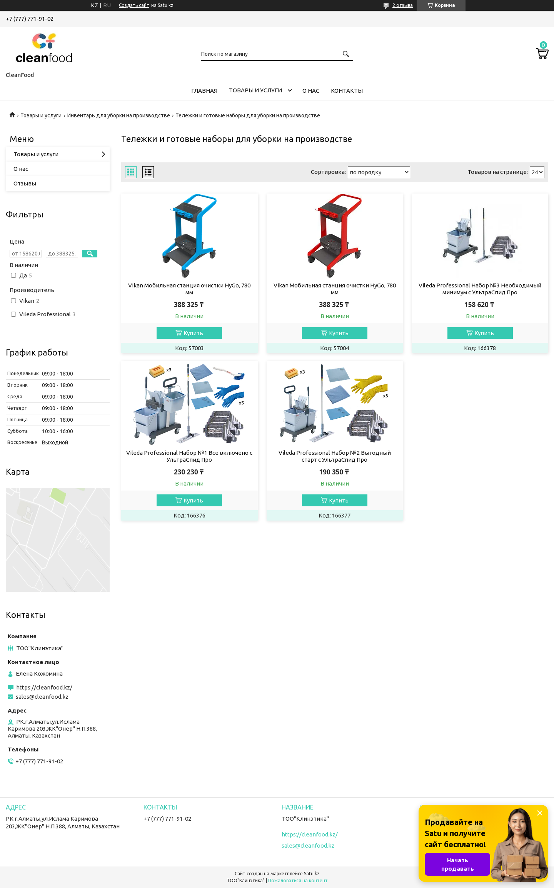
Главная (204, 90)
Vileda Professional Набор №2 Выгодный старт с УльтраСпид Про (335, 456)
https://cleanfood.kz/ (44, 687)
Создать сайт (134, 5)
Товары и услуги (255, 90)
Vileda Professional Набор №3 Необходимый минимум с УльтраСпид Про (480, 288)
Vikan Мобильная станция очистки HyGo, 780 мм (189, 288)
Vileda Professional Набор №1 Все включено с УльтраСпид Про (189, 456)
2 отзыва (402, 5)
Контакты (347, 90)
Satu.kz (312, 873)
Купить (193, 333)
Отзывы (24, 183)
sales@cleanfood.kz (42, 696)
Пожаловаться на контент (298, 880)
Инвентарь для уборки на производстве (118, 115)
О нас (310, 90)
